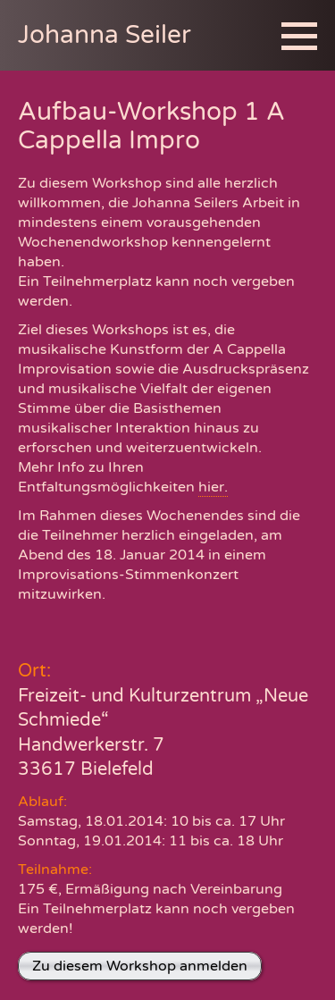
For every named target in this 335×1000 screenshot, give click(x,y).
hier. (213, 487)
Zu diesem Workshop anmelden (139, 966)
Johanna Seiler (104, 35)
